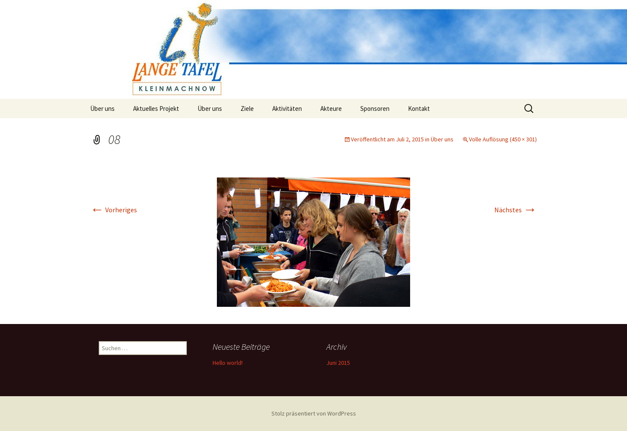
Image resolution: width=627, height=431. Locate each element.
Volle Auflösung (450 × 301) (503, 139)
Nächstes (515, 209)
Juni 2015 (338, 363)
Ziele (247, 108)
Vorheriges (113, 209)
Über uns (102, 108)
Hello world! (228, 363)
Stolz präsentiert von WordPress (313, 413)
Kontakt (419, 108)
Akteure (331, 108)
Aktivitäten (287, 108)
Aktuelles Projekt (156, 108)
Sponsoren (375, 108)
